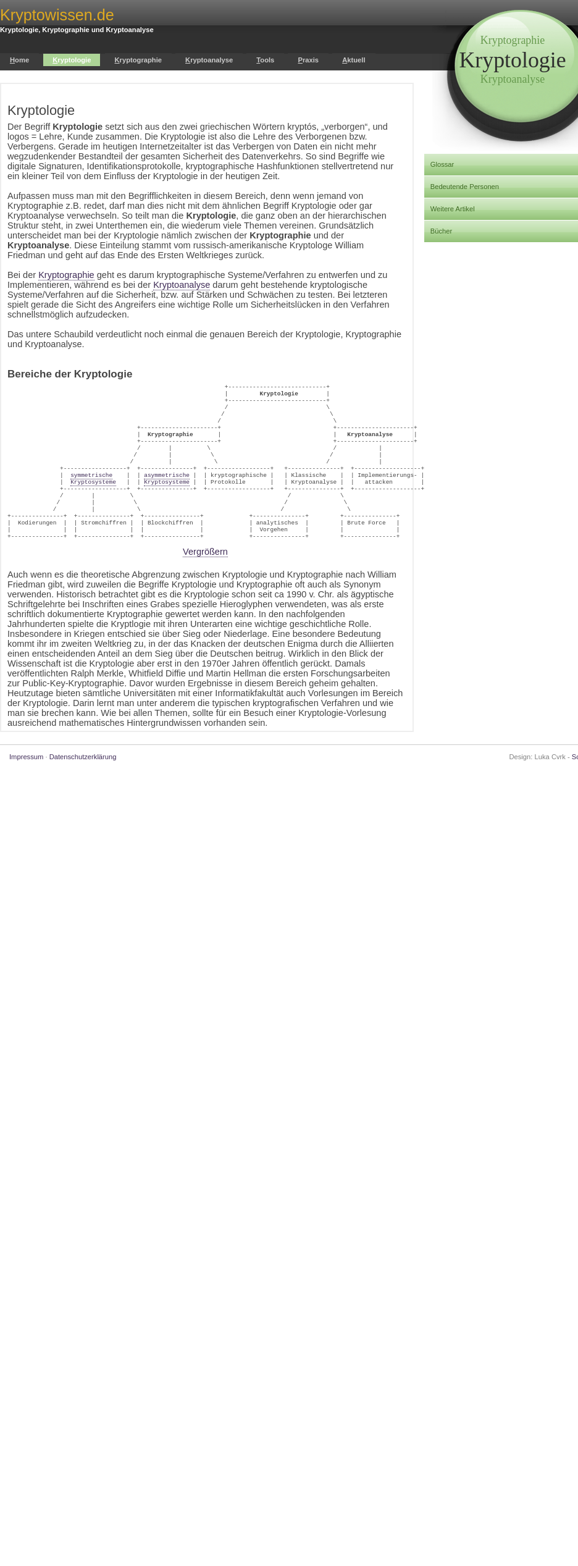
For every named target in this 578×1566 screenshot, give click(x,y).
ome (19, 60)
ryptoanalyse (209, 60)
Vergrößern (205, 581)
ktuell (353, 60)
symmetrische (91, 492)
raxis (308, 60)
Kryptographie (66, 275)
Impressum (26, 786)
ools (265, 60)
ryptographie (138, 60)
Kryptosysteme (93, 500)
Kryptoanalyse (181, 285)
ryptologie (71, 60)
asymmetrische (167, 492)
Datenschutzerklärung (83, 786)
